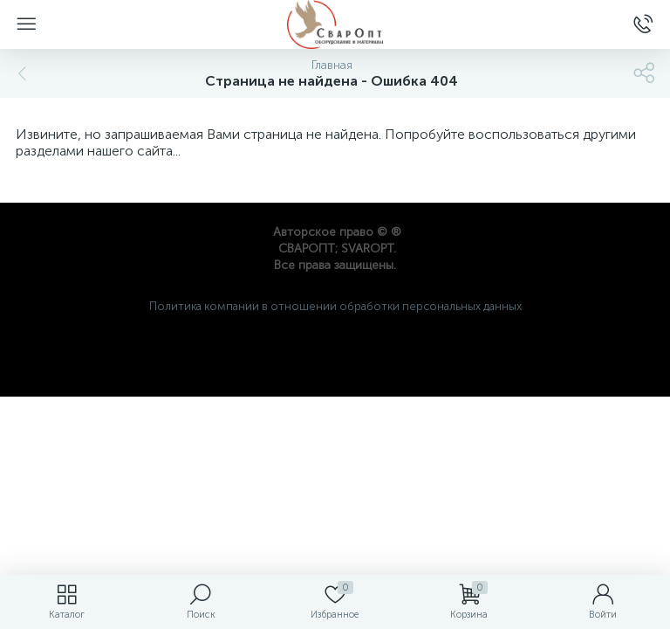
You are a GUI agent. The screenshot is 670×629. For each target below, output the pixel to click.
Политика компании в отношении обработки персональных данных (335, 306)
